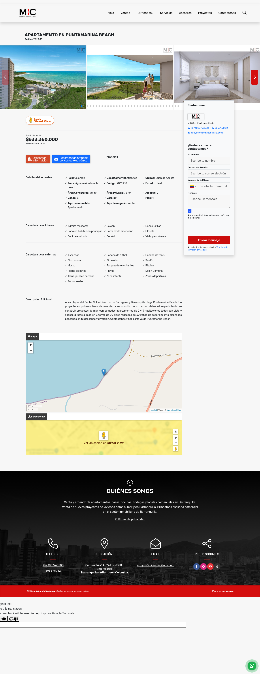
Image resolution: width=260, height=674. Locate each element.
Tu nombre (194, 154)
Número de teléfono (199, 180)
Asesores (185, 13)
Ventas (125, 13)
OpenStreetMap (174, 410)
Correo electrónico (198, 167)
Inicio (110, 13)
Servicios (166, 13)
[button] (81, 106)
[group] (43, 77)
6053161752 (221, 128)
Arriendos (145, 13)
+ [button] (30, 345)
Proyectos (205, 13)
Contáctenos (227, 13)
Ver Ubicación (93, 443)
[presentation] (208, 224)
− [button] (30, 350)
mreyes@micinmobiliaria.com (207, 132)
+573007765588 (200, 128)
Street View (40, 120)
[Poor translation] (13, 619)
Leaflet (154, 410)
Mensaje (193, 192)
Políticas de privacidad (130, 519)
